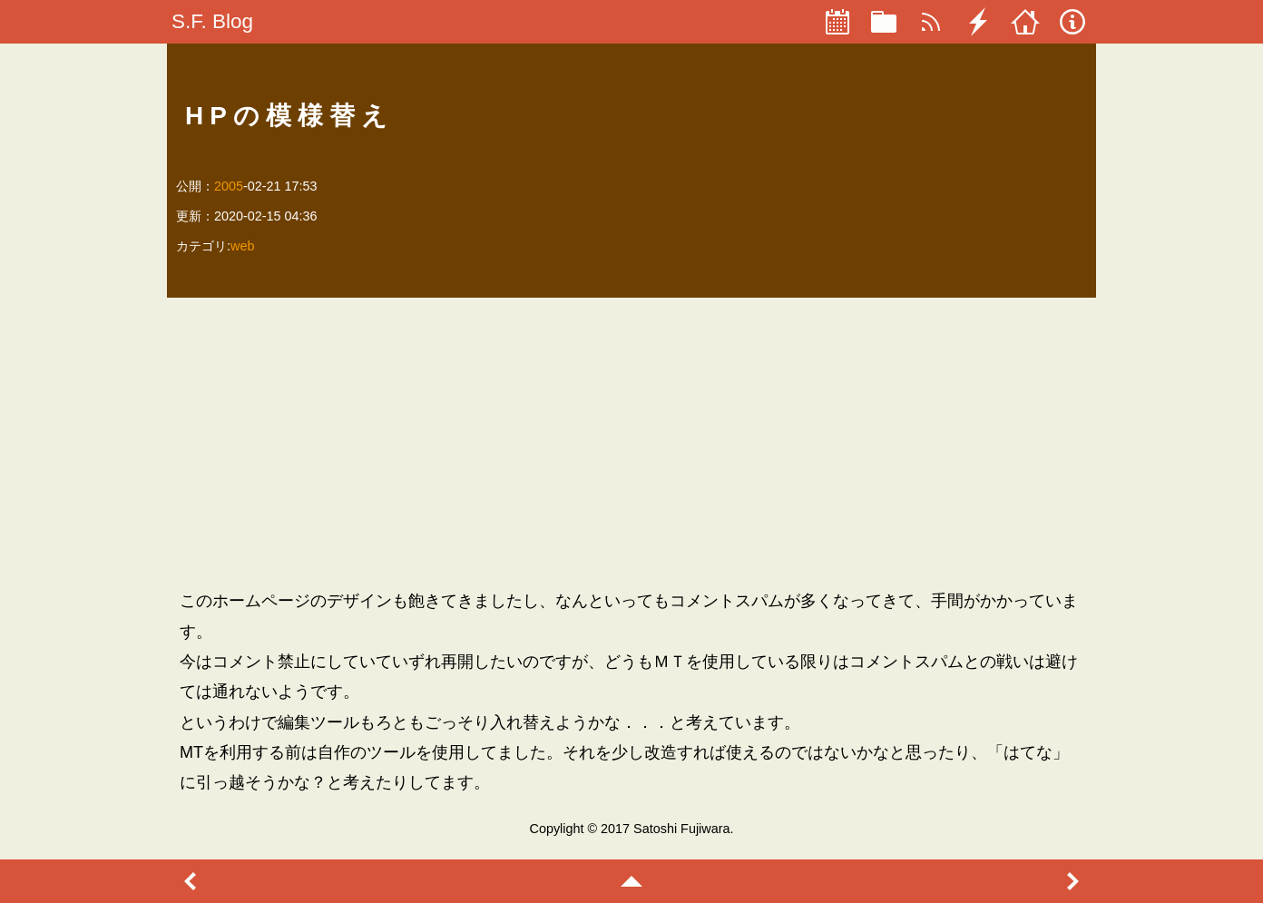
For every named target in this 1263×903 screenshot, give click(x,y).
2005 (228, 186)
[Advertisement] (631, 443)
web (242, 246)
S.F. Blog (212, 21)
